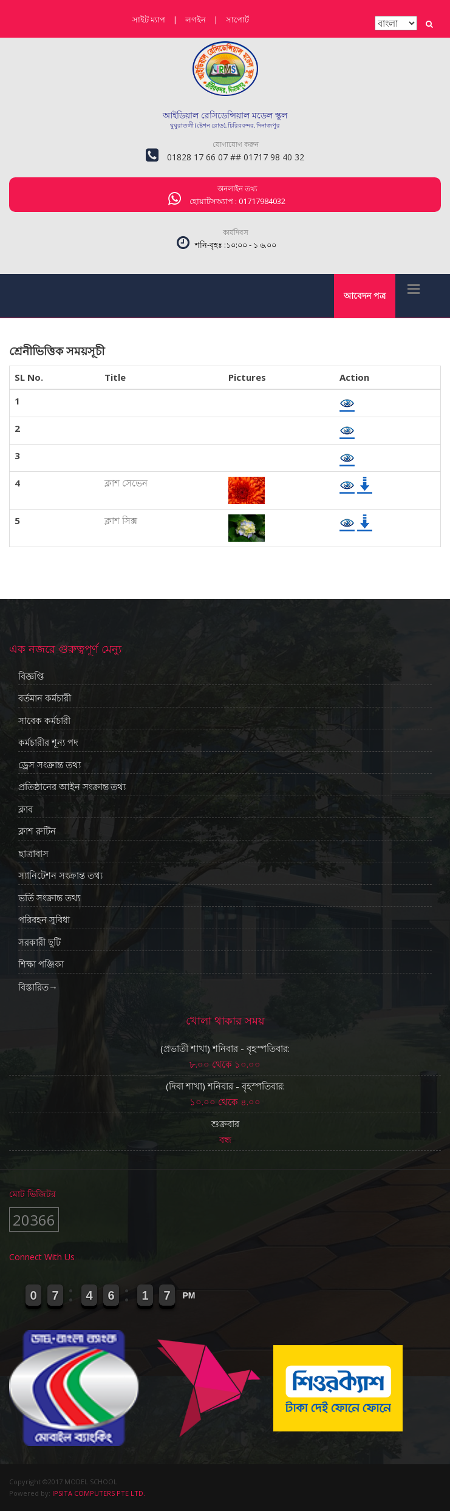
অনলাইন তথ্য (237, 188)
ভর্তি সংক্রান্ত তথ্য (49, 898)
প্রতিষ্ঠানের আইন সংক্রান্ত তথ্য (72, 787)
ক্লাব (25, 809)
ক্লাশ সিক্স (120, 520)
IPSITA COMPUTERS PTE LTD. (98, 1493)
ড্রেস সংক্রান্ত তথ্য (49, 765)
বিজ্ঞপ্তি (31, 676)
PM (189, 1295)
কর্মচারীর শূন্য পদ (48, 743)
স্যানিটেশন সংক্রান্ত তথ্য (60, 876)
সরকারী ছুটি (39, 942)
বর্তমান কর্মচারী (44, 698)
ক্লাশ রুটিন (37, 831)
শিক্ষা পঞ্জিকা (41, 964)
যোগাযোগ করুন (236, 144)
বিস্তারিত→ (38, 987)
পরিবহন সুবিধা (44, 920)
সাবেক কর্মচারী (44, 721)
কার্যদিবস (235, 232)
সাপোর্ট (237, 19)
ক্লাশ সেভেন (126, 483)
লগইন (195, 19)
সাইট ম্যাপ (148, 19)
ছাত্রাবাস (33, 854)
